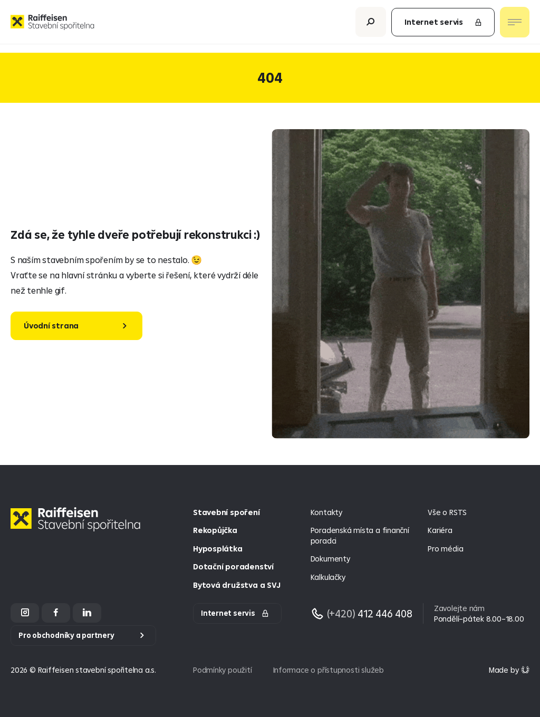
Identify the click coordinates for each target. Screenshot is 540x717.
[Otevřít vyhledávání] (370, 26)
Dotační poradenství (233, 566)
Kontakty (326, 512)
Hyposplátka (218, 549)
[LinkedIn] (87, 613)
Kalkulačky (328, 577)
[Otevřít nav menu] (514, 26)
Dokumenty (330, 559)
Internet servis (443, 26)
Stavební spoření (226, 512)
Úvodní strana (51, 326)
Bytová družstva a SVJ (236, 585)
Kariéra (440, 530)
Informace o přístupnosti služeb (328, 670)
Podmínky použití (222, 670)
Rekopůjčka (215, 530)
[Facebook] (56, 613)
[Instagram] (25, 613)
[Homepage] (78, 527)
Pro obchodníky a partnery (66, 635)
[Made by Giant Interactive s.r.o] (509, 670)
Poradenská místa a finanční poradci (360, 535)
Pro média (445, 549)
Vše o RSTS (447, 512)
